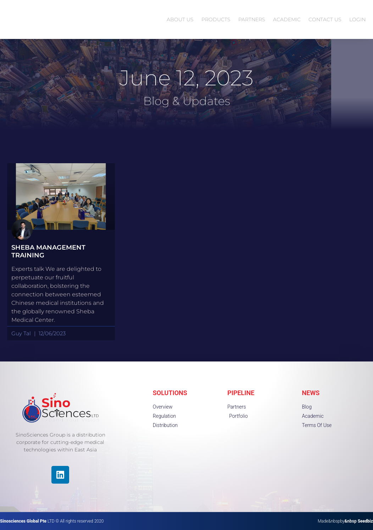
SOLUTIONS (170, 393)
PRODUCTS (215, 19)
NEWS (311, 393)
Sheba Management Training (48, 251)
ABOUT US (180, 19)
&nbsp (358, 521)
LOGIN (357, 19)
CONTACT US (324, 19)
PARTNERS (251, 19)
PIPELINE (240, 393)
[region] (92, 479)
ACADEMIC (287, 19)
